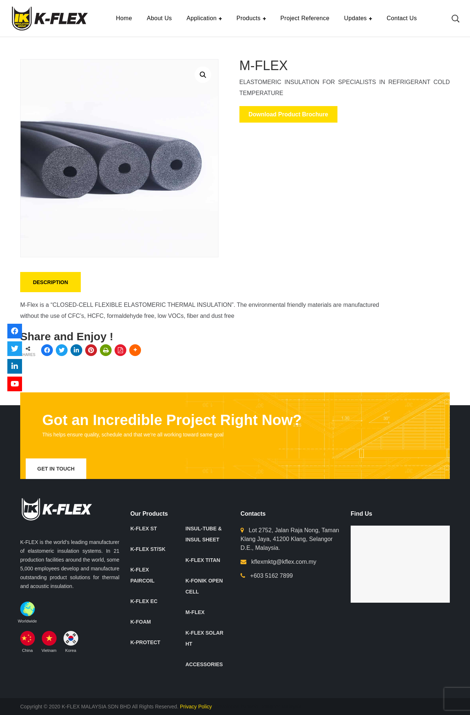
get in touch (56, 469)
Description (50, 282)
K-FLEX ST (143, 528)
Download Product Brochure (288, 114)
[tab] (50, 282)
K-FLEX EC (144, 601)
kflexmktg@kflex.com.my (283, 562)
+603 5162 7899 (271, 576)
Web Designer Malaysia (274, 706)
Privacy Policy (196, 706)
